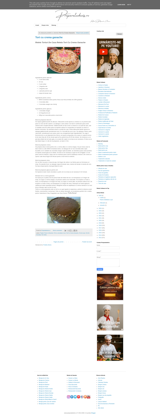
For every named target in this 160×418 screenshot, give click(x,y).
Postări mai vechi (87, 242)
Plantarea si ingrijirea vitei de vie (107, 179)
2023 (100, 213)
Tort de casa (82, 233)
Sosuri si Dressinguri (104, 123)
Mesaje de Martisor (44, 384)
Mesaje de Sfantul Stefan (46, 395)
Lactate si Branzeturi (104, 102)
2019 (100, 223)
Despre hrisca (102, 393)
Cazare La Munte (73, 380)
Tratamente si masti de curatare (107, 161)
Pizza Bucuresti (72, 384)
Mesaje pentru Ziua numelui (46, 403)
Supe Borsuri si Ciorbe (104, 127)
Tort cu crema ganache (49, 37)
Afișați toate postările (82, 33)
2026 (100, 195)
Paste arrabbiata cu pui (106, 199)
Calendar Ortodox (103, 382)
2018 (100, 225)
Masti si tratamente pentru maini (107, 152)
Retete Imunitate (102, 117)
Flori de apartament (103, 170)
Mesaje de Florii (43, 382)
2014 (100, 235)
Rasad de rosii (102, 181)
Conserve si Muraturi (104, 95)
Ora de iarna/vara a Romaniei (106, 403)
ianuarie (102, 205)
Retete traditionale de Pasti (105, 121)
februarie (102, 203)
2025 (100, 208)
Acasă (37, 25)
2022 (100, 215)
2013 (100, 237)
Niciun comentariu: (58, 230)
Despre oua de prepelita (104, 395)
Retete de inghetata (103, 119)
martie (102, 197)
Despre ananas (102, 391)
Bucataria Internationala (105, 91)
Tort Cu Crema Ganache (72, 233)
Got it (129, 4)
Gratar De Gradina (103, 175)
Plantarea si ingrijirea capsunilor (107, 177)
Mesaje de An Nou (44, 378)
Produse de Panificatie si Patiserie (107, 112)
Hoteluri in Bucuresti (74, 382)
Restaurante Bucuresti (74, 389)
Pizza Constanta (72, 386)
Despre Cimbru (102, 384)
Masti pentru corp (103, 146)
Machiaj (100, 144)
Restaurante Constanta (74, 391)
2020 (100, 220)
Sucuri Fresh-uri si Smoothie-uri (107, 125)
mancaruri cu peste (103, 134)
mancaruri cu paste (103, 132)
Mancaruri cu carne (103, 106)
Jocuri (99, 399)
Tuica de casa (102, 183)
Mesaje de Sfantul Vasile (45, 397)
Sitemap (53, 25)
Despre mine (45, 25)
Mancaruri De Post (103, 104)
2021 (100, 218)
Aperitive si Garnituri (104, 87)
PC (99, 406)
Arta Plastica (101, 378)
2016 (100, 230)
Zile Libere (101, 408)
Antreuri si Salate (103, 85)
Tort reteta (44, 234)
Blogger (93, 413)
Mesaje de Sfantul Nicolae (46, 393)
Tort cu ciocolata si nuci (60, 233)
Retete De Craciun (103, 115)
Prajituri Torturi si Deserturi (46, 233)
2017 (100, 228)
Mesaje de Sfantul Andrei (46, 389)
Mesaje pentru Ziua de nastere (47, 401)
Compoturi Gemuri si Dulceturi (106, 93)
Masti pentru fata (103, 148)
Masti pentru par (102, 150)
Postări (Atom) (47, 245)
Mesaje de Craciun (44, 380)
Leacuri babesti (102, 401)
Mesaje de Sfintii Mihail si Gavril (47, 399)
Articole (100, 380)
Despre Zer (101, 389)
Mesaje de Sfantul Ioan (45, 391)
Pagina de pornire (58, 242)
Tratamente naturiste (104, 159)
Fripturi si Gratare (103, 100)
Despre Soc (101, 386)
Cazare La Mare (72, 378)
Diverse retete (102, 98)
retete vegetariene (103, 136)
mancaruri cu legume (104, 129)
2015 (100, 232)
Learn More (121, 4)
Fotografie (101, 397)
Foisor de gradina (103, 173)
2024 (100, 211)
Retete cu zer (102, 156)
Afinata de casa (102, 168)
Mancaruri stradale (103, 108)
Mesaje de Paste (43, 386)
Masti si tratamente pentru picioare (107, 154)
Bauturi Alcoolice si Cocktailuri (106, 89)
